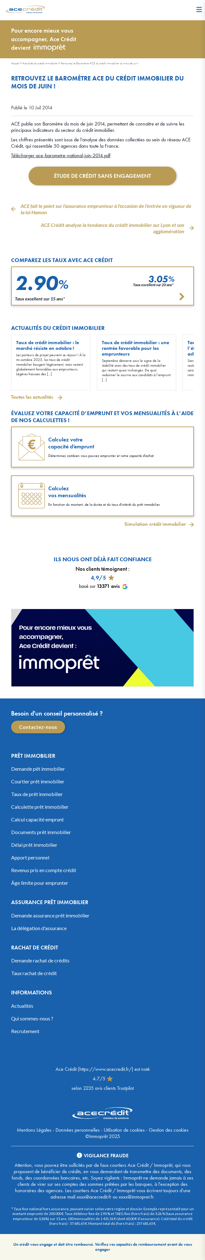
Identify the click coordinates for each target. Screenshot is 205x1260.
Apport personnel (30, 857)
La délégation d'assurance (39, 928)
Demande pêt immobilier (38, 769)
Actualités (22, 1006)
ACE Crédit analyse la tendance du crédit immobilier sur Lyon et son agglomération (112, 228)
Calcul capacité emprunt (37, 819)
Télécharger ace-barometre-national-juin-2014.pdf (60, 155)
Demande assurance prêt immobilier (50, 915)
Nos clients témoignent (101, 568)
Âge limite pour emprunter (39, 883)
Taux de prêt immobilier (37, 794)
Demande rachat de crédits (40, 960)
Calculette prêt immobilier (40, 807)
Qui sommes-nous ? (32, 1018)
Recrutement (25, 1031)
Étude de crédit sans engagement (102, 175)
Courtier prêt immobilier (37, 781)
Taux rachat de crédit (34, 973)
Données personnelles (78, 1130)
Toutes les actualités (32, 397)
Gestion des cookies (168, 1130)
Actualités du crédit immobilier (40, 63)
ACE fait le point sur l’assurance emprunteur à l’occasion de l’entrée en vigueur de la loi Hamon (106, 209)
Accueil (15, 63)
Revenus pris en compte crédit (43, 870)
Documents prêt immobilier (41, 832)
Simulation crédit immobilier (155, 524)
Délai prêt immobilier (34, 845)
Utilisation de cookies (124, 1130)
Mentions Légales (34, 1130)
